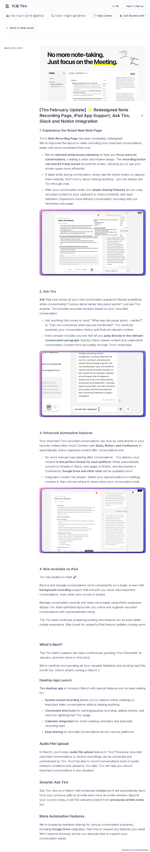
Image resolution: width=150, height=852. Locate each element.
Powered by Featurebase (135, 850)
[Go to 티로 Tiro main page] (15, 6)
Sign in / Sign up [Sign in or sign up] (134, 6)
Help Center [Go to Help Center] (102, 16)
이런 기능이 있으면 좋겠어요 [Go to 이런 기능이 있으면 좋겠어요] (25, 16)
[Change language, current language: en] (115, 6)
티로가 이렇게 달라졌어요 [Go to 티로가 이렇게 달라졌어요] (68, 16)
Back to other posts (20, 27)
